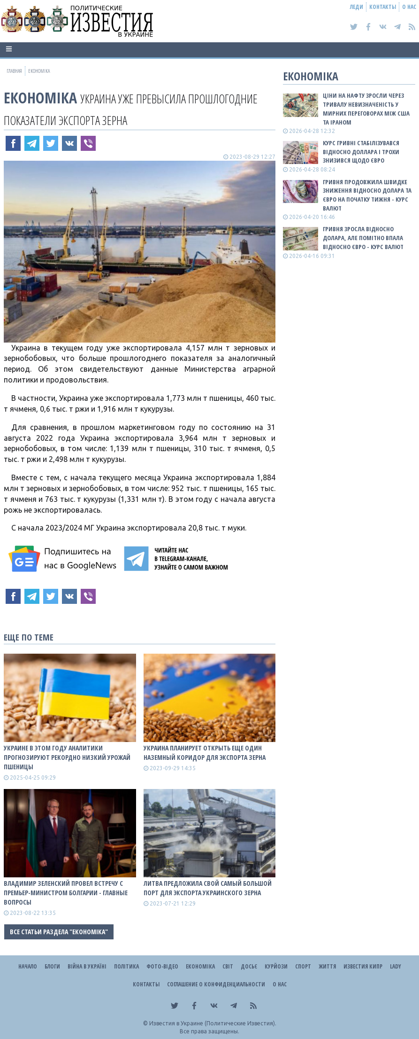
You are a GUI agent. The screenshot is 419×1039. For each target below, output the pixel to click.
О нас (409, 7)
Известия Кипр (362, 966)
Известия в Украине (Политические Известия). (212, 1023)
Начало (27, 966)
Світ (227, 966)
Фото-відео (162, 966)
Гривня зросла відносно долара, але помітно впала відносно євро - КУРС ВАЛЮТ (363, 238)
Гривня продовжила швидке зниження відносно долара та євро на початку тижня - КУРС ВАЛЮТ (367, 195)
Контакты (382, 7)
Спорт (303, 966)
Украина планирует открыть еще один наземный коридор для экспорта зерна (205, 752)
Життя (327, 966)
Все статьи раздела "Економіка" (59, 931)
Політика (126, 966)
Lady (395, 966)
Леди (356, 7)
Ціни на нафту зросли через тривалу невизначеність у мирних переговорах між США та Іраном (366, 108)
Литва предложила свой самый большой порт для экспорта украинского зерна (208, 888)
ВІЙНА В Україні (87, 966)
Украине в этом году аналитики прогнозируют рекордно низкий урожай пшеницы (67, 757)
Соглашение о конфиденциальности (216, 984)
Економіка (40, 97)
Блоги (52, 966)
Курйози (276, 966)
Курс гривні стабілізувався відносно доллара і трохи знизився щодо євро (361, 152)
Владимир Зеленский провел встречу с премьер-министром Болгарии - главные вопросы (66, 892)
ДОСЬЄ (249, 966)
